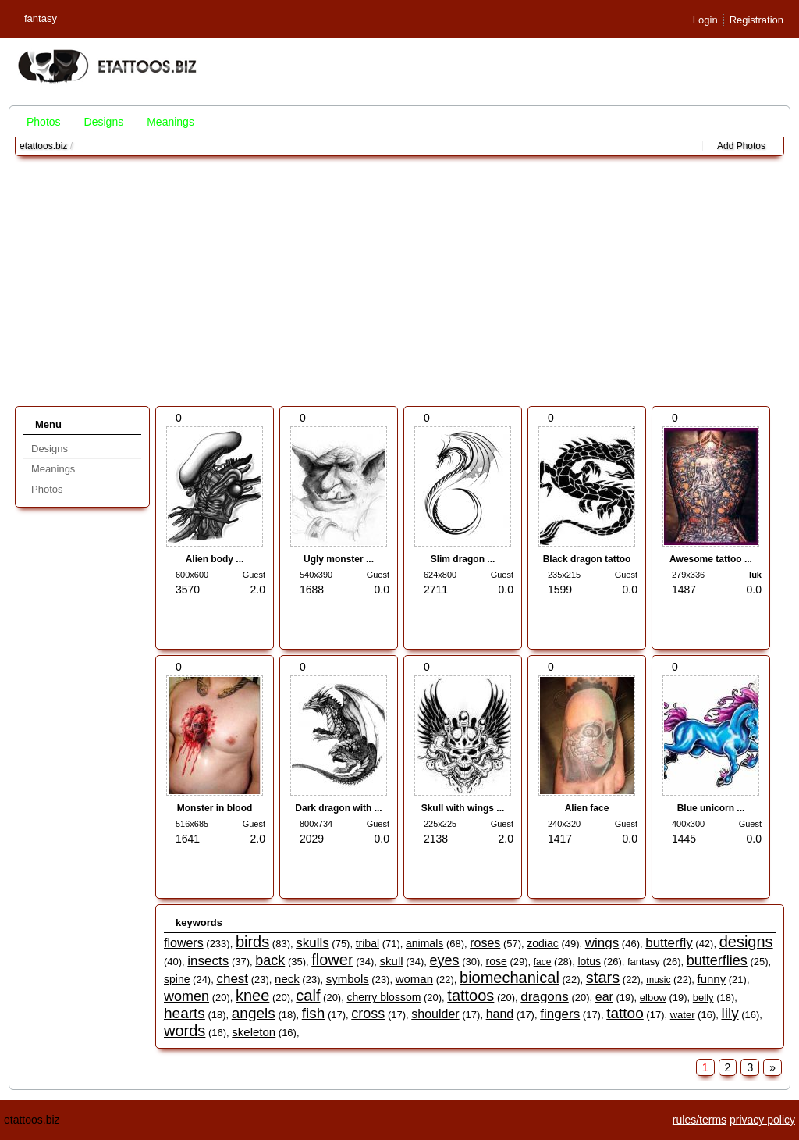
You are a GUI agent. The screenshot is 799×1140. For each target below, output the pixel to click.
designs (746, 941)
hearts (184, 1013)
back (270, 960)
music (658, 979)
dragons (544, 996)
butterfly (668, 942)
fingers (560, 1013)
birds (252, 941)
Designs (104, 122)
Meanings (170, 122)
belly (703, 997)
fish (313, 1013)
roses (485, 942)
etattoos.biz (43, 146)
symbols (347, 978)
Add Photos (741, 146)
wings (602, 942)
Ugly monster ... (339, 559)
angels (253, 1013)
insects (208, 960)
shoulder (435, 1014)
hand (500, 1014)
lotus (589, 961)
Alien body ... (215, 559)
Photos (44, 122)
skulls (312, 942)
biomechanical (509, 977)
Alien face (587, 808)
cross (368, 1013)
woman (414, 978)
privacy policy (762, 1119)
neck (287, 978)
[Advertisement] (399, 281)
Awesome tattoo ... (710, 559)
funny (711, 978)
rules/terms (699, 1119)
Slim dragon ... (463, 559)
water (682, 1015)
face (543, 962)
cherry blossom (383, 997)
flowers (184, 942)
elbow (653, 997)
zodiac (542, 943)
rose (496, 961)
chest (232, 978)
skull (391, 960)
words (184, 1030)
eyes (445, 960)
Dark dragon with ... (338, 808)
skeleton (253, 1031)
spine (177, 979)
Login (705, 20)
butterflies (717, 960)
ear (604, 996)
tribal (367, 943)
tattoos (470, 995)
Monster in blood (215, 808)
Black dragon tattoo (587, 559)
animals (424, 943)
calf (308, 995)
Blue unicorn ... (711, 808)
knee (252, 995)
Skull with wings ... (463, 808)
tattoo (625, 1013)
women (186, 996)
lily (729, 1013)
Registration (756, 20)
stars (603, 977)
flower (332, 959)
